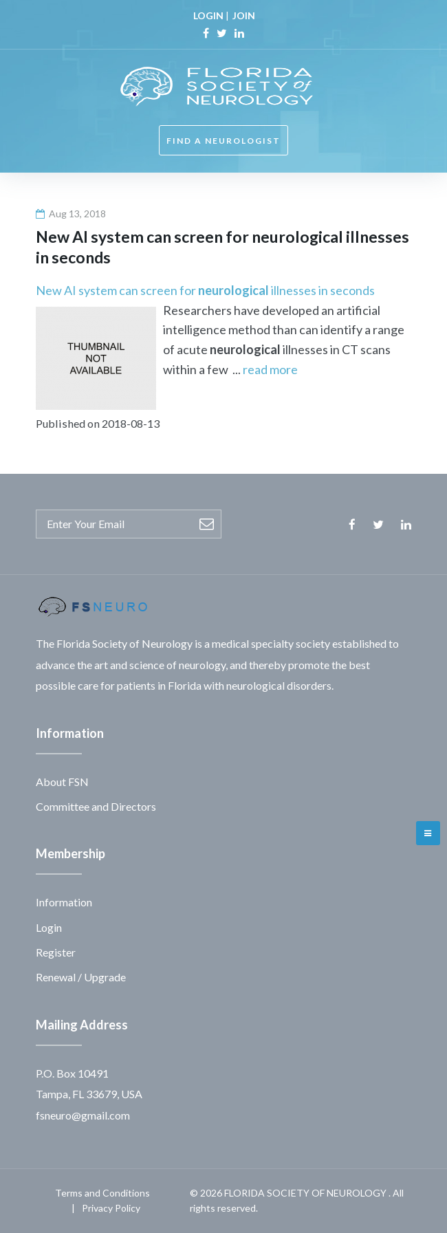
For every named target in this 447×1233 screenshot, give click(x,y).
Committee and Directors (96, 806)
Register (56, 952)
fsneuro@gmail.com (83, 1115)
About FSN (62, 781)
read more (270, 369)
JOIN (243, 15)
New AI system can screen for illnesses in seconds (205, 290)
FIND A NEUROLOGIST (223, 140)
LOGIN (208, 15)
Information (64, 901)
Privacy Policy (111, 1208)
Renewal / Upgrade (81, 976)
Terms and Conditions (102, 1193)
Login (49, 927)
